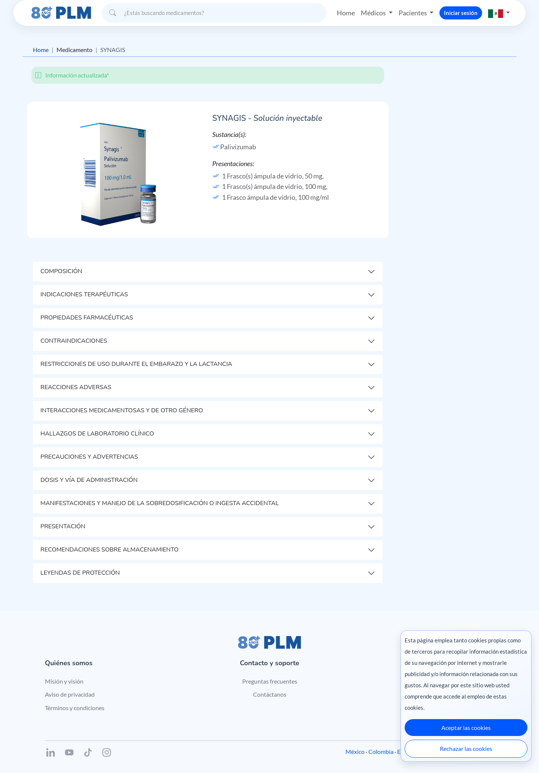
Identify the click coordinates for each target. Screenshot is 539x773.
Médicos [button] (374, 13)
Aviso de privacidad (70, 694)
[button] (499, 12)
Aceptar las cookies (466, 727)
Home (346, 13)
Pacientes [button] (413, 13)
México (355, 751)
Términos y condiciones (74, 707)
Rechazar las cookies (466, 748)
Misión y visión (64, 681)
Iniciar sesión (461, 12)
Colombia (380, 751)
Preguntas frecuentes (269, 681)
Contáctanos (269, 694)
